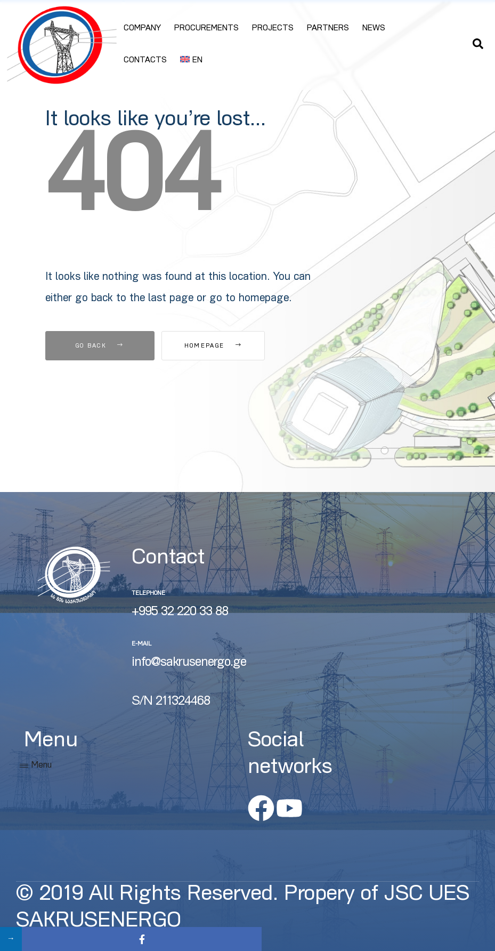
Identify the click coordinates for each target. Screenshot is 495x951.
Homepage (220, 346)
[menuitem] (191, 61)
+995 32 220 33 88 (180, 612)
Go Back (100, 346)
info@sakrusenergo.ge (189, 663)
